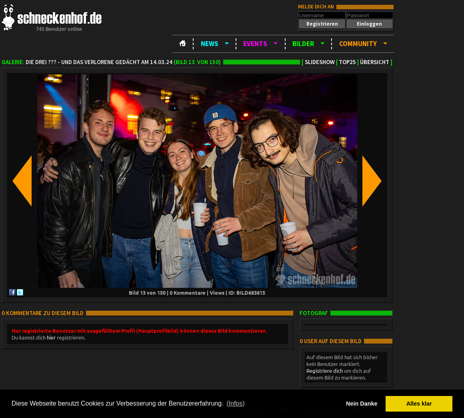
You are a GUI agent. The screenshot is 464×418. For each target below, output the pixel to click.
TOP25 (347, 62)
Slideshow (320, 62)
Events (255, 43)
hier (51, 337)
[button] (322, 24)
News (209, 43)
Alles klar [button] (419, 403)
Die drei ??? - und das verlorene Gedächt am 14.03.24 (99, 62)
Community (358, 43)
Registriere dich (324, 370)
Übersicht (374, 62)
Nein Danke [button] (361, 403)
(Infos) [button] (235, 403)
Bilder (303, 43)
